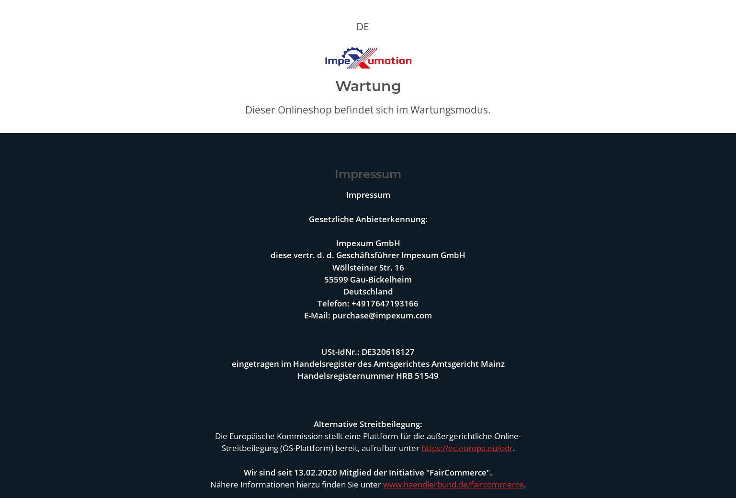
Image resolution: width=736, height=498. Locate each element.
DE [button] (362, 26)
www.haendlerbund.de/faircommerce (453, 484)
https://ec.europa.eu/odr (467, 447)
